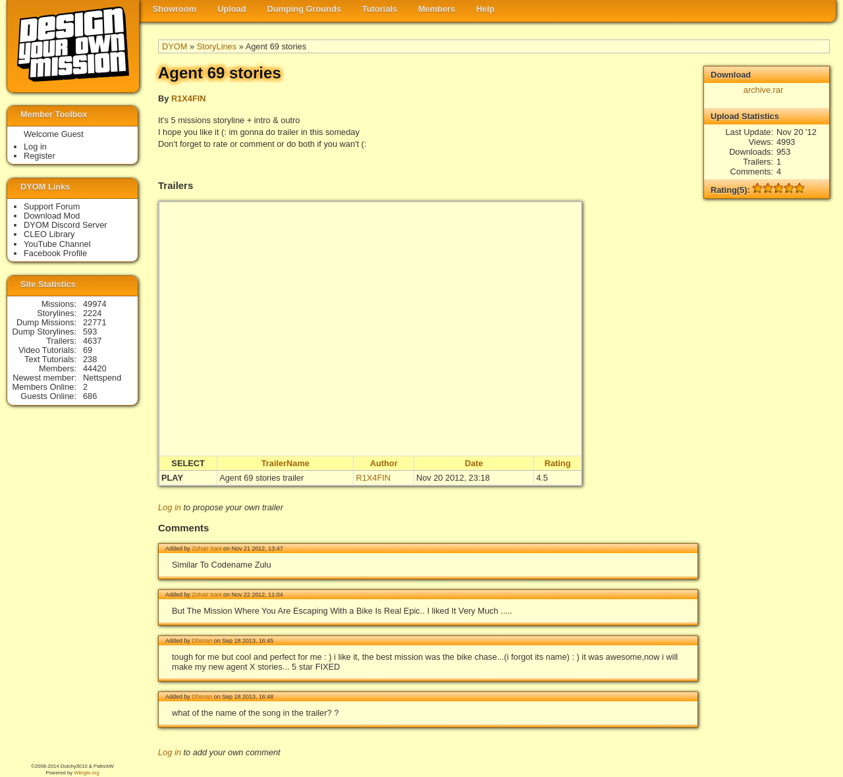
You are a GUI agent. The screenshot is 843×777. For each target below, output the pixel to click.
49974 (95, 304)
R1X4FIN (188, 98)
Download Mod (52, 216)
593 (90, 331)
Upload (231, 9)
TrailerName (285, 463)
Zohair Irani (206, 548)
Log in (169, 507)
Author (384, 463)
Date (474, 463)
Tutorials (379, 9)
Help (485, 9)
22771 (95, 322)
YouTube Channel (57, 244)
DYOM (174, 46)
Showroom (174, 9)
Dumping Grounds (304, 9)
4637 (92, 341)
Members (436, 9)
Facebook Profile (55, 253)
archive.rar (763, 90)
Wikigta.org (86, 773)
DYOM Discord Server (65, 225)
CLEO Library (49, 234)
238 (90, 359)
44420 (95, 368)
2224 (92, 313)
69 (87, 350)
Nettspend (102, 378)
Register (39, 156)
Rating (558, 463)
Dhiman (202, 640)
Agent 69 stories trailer (261, 478)
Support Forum (52, 206)
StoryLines (216, 46)
